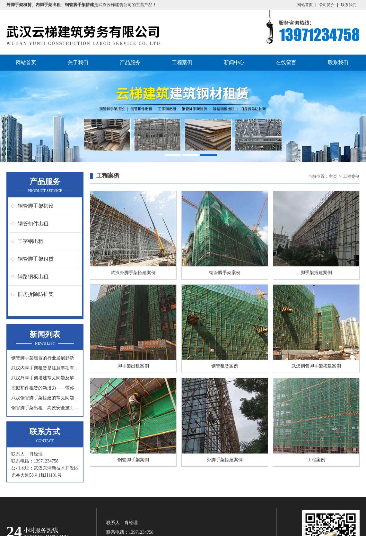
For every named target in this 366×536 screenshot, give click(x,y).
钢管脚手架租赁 (36, 259)
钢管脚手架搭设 (36, 206)
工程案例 (182, 62)
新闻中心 (234, 62)
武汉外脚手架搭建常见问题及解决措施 (45, 378)
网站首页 (305, 5)
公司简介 (327, 5)
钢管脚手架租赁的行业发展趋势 (42, 358)
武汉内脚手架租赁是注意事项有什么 (45, 368)
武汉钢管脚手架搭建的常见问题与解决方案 (45, 397)
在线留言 (286, 62)
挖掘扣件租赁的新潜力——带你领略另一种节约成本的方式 (45, 387)
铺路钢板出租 (33, 276)
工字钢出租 (30, 241)
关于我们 (78, 62)
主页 (333, 176)
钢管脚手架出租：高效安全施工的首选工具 (45, 407)
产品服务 (130, 62)
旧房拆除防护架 (36, 294)
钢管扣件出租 (33, 223)
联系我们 (348, 5)
